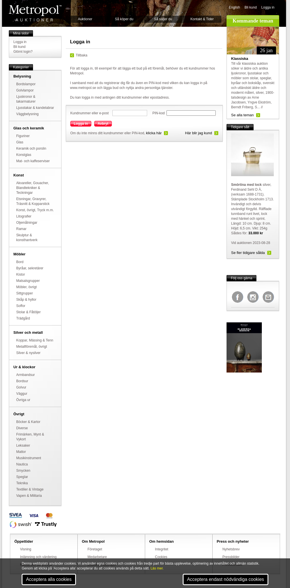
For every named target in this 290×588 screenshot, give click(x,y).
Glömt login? (22, 52)
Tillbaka (81, 55)
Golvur (21, 387)
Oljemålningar (26, 223)
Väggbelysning (27, 114)
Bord (19, 262)
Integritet (161, 549)
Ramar (21, 229)
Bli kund (250, 7)
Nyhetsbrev (231, 549)
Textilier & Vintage (30, 489)
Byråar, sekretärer (29, 268)
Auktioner (85, 19)
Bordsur (22, 381)
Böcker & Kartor (28, 422)
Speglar (22, 477)
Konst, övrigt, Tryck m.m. (35, 210)
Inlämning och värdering (38, 557)
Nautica (22, 464)
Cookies (161, 557)
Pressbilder (231, 557)
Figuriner (23, 136)
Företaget (95, 549)
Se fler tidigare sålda (248, 253)
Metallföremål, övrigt (31, 347)
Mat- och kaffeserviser (33, 161)
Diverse (22, 428)
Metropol (35, 13)
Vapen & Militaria (29, 496)
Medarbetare (97, 557)
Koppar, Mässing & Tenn (34, 340)
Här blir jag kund (198, 133)
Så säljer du (163, 19)
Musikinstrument (28, 458)
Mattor (21, 452)
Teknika (22, 483)
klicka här (154, 133)
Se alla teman (242, 115)
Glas (19, 142)
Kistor (20, 274)
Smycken (23, 471)
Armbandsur (25, 375)
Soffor (20, 306)
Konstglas (23, 155)
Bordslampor (26, 84)
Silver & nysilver (28, 353)
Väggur (21, 394)
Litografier (23, 216)
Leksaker (23, 445)
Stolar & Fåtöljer (28, 312)
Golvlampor (25, 90)
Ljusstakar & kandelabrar (35, 108)
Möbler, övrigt (26, 287)
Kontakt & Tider (202, 19)
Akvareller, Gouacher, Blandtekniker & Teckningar (32, 188)
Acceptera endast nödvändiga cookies (225, 579)
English (234, 7)
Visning (25, 549)
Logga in (267, 7)
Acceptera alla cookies (48, 579)
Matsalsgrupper (28, 281)
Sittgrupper (24, 293)
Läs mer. (157, 568)
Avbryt (103, 124)
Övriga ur (23, 400)
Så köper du (124, 19)
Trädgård (23, 318)
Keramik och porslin (31, 148)
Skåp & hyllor (26, 300)
